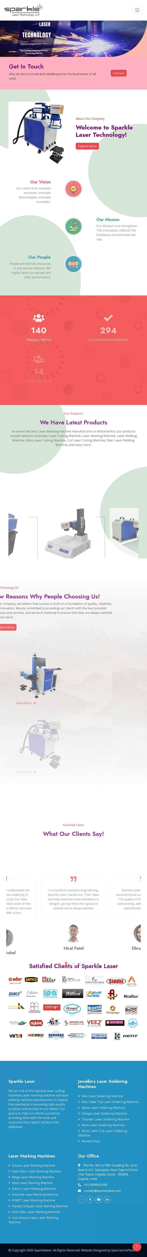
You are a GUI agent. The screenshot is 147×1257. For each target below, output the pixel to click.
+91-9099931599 (92, 1185)
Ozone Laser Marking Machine (33, 1165)
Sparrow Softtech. (123, 1250)
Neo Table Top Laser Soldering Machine (110, 1102)
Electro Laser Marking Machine (34, 1189)
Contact (118, 73)
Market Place (91, 1141)
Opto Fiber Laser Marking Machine (36, 1171)
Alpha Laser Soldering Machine (103, 1108)
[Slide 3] (80, 54)
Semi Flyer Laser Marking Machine (36, 1212)
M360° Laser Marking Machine (33, 1200)
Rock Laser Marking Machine (32, 1183)
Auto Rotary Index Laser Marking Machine (34, 1220)
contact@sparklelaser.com (99, 1191)
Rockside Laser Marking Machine (35, 1194)
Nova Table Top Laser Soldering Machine (102, 1133)
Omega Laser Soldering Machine (104, 1113)
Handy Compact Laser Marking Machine (40, 1206)
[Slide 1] (67, 54)
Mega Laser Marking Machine (33, 1177)
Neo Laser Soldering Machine (102, 1096)
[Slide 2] (73, 54)
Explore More (91, 146)
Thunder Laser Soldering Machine (105, 1119)
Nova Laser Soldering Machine (103, 1125)
